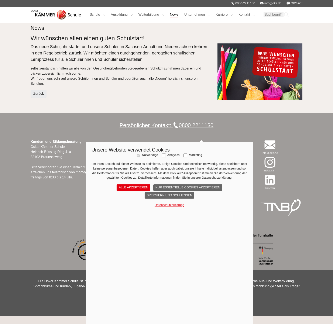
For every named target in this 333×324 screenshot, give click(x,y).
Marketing (192, 294)
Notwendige (147, 294)
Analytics (170, 294)
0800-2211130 (243, 3)
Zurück (38, 101)
